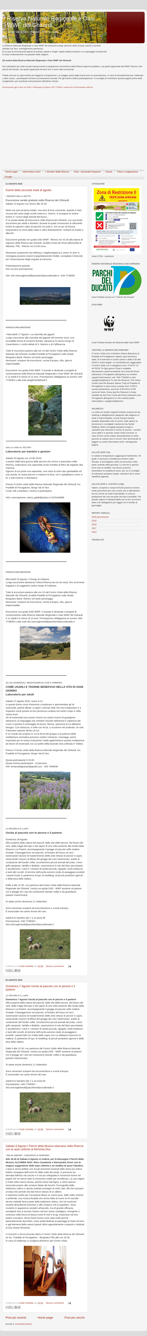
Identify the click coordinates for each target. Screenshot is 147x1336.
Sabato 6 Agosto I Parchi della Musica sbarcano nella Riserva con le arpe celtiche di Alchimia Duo (44, 1147)
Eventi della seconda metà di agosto (28, 190)
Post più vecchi (74, 1317)
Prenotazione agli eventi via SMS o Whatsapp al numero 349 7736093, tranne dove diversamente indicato (47, 87)
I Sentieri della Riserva (57, 171)
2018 (94, 524)
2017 (94, 528)
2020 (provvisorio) (100, 517)
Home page (11, 171)
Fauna (108, 171)
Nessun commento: (55, 966)
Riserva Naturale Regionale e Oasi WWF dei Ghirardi (51, 21)
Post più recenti (16, 1317)
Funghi (8, 176)
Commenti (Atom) (23, 1324)
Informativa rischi (31, 171)
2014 (94, 532)
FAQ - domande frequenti (87, 171)
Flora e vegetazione (127, 171)
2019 (94, 521)
